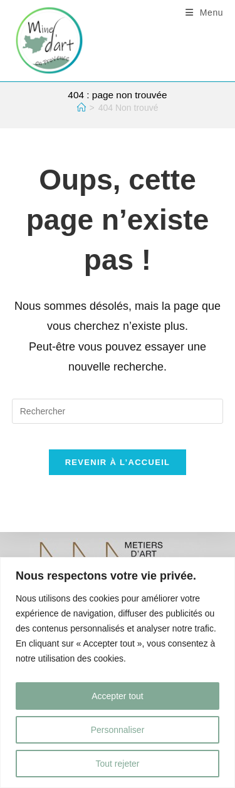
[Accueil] (81, 108)
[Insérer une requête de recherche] (118, 411)
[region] (117, 672)
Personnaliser (118, 730)
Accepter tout (117, 696)
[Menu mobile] (204, 13)
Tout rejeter (117, 764)
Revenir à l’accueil (117, 462)
